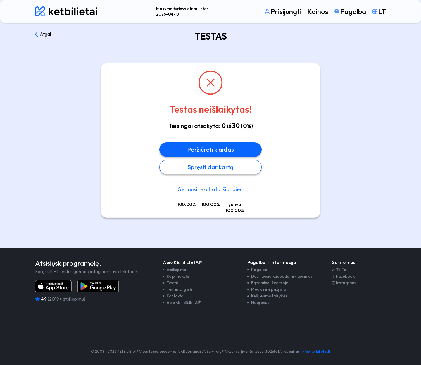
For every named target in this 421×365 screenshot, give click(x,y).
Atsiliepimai (177, 269)
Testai (172, 282)
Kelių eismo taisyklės (269, 296)
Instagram (343, 282)
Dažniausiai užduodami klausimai (281, 276)
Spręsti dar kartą (211, 167)
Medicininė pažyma (268, 289)
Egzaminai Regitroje (269, 282)
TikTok (340, 269)
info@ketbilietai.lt (315, 351)
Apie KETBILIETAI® (184, 302)
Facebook (343, 276)
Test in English (179, 289)
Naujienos (260, 302)
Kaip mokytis (178, 276)
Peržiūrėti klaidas (210, 149)
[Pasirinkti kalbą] (379, 11)
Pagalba (259, 269)
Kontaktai (175, 296)
